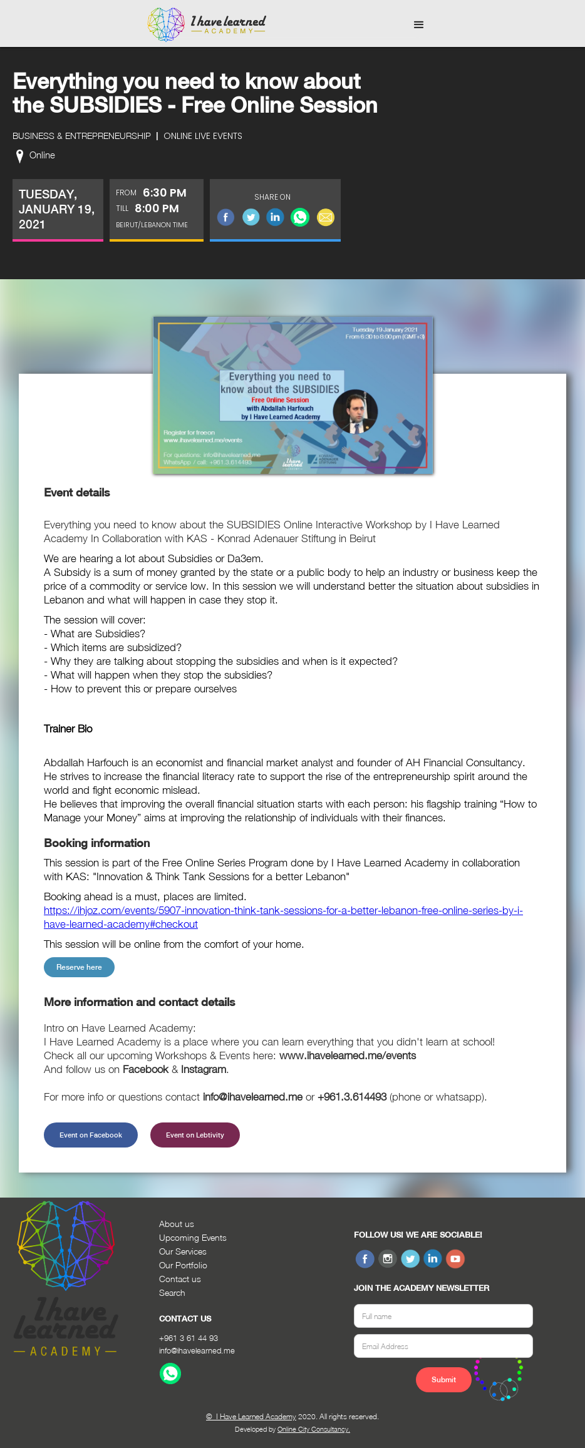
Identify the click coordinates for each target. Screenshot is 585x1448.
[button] (419, 25)
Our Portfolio (183, 1265)
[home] (206, 25)
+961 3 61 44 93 (188, 1338)
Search (172, 1292)
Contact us (180, 1278)
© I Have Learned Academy (251, 1416)
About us (176, 1223)
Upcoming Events (193, 1237)
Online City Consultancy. (313, 1429)
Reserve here (79, 967)
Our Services (183, 1251)
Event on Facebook (91, 1135)
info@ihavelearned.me (197, 1350)
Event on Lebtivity (195, 1135)
